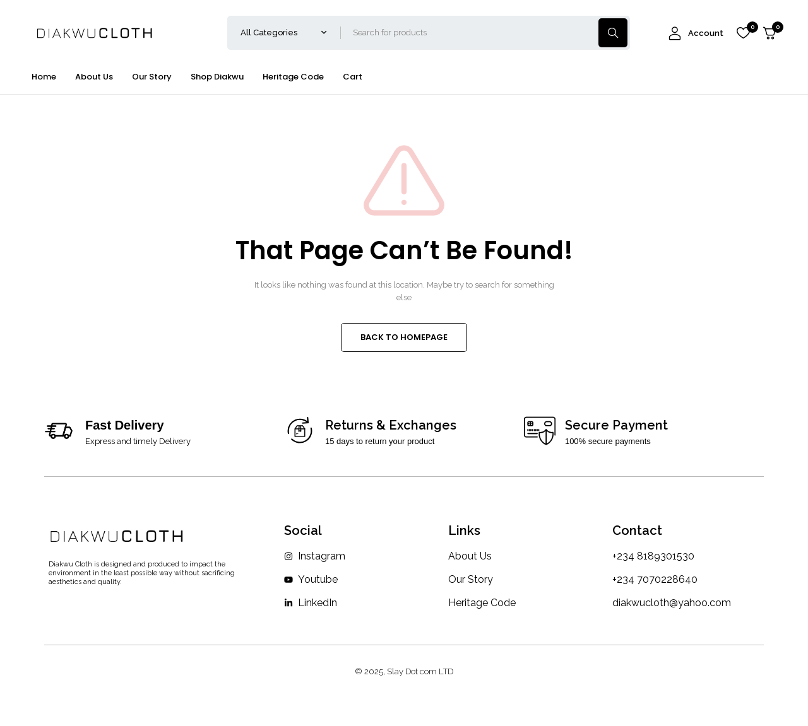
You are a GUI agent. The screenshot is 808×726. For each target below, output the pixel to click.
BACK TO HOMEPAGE (404, 337)
